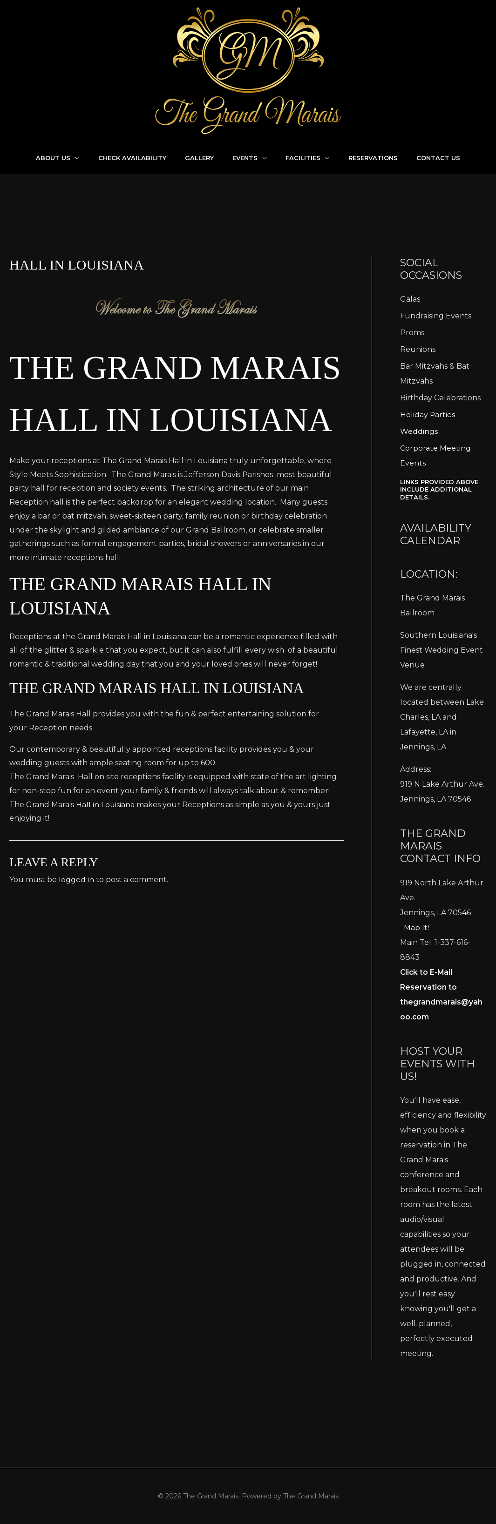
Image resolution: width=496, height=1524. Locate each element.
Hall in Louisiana (105, 856)
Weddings (419, 431)
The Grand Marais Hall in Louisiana (159, 418)
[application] (75, 158)
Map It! (416, 927)
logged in (76, 931)
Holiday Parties (427, 414)
